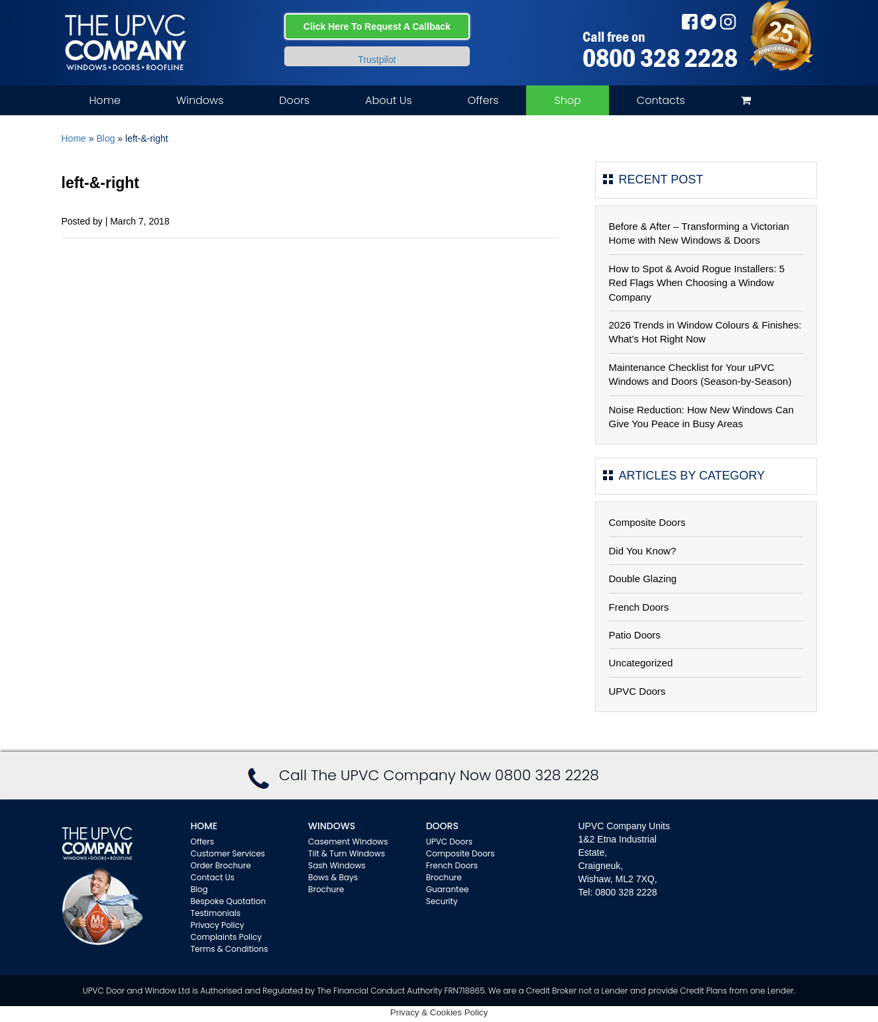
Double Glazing (643, 578)
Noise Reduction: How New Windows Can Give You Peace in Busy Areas (701, 416)
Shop (567, 100)
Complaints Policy (226, 937)
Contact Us (213, 877)
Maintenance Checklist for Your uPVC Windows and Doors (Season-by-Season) (700, 374)
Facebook (689, 21)
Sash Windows (337, 865)
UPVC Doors (637, 691)
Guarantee (447, 889)
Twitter (708, 21)
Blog (105, 138)
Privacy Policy (218, 925)
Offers (483, 100)
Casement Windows (348, 841)
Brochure (326, 889)
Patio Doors (635, 634)
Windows (199, 100)
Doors (294, 100)
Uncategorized (641, 662)
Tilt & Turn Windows (346, 853)
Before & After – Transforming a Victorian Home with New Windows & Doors (699, 233)
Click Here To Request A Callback (377, 26)
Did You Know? (643, 550)
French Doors (639, 607)
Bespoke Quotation (228, 901)
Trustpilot (377, 59)
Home (105, 100)
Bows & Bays (333, 877)
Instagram (728, 21)
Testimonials (216, 913)
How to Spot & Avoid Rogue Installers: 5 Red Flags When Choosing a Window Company (697, 283)
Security (442, 901)
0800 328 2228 (660, 57)
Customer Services (228, 853)
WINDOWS (331, 826)
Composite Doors (647, 522)
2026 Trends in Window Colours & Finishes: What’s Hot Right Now (705, 331)
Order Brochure (221, 865)
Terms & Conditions (229, 948)
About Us (388, 100)
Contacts (661, 100)
